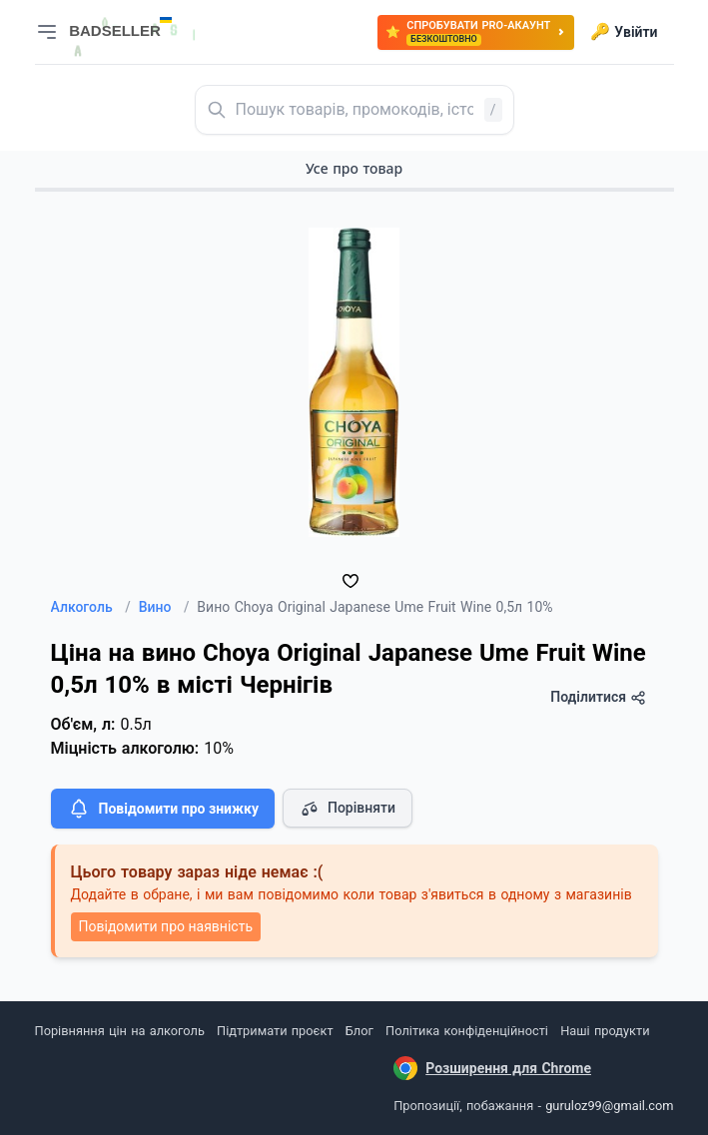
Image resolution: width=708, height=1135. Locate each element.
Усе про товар (354, 168)
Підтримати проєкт (275, 1030)
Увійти (623, 32)
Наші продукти (604, 1030)
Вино (164, 607)
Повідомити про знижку (163, 809)
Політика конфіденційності (466, 1030)
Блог (359, 1030)
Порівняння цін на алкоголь (120, 1030)
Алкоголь (91, 607)
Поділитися (597, 697)
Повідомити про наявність (166, 926)
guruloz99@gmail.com (609, 1105)
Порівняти (347, 809)
